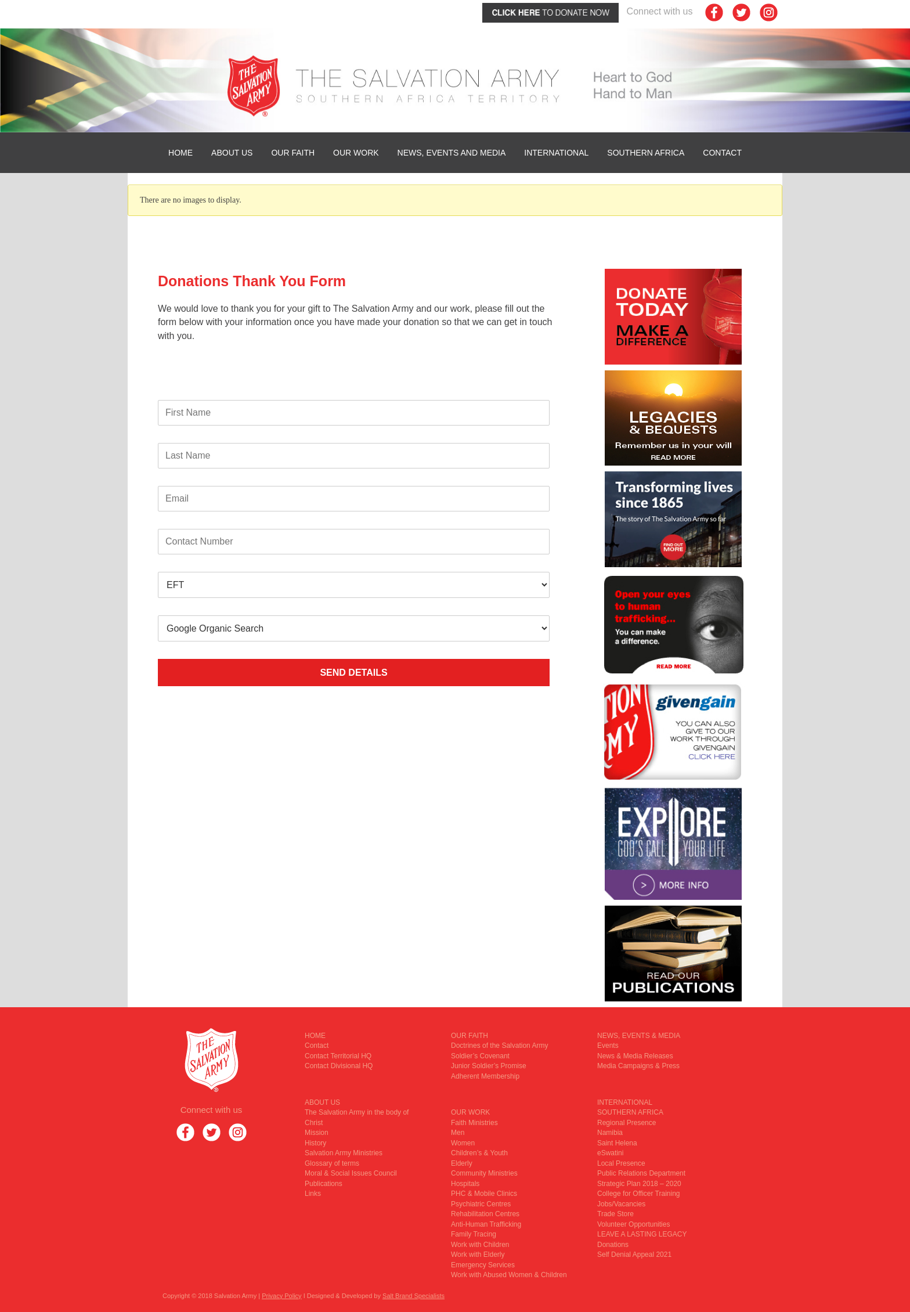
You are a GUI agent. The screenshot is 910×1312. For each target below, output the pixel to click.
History (315, 1143)
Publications (323, 1184)
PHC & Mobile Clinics (484, 1194)
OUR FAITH (293, 152)
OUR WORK (356, 152)
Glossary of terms (332, 1163)
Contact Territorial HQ (338, 1056)
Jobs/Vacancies (621, 1204)
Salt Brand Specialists (413, 1295)
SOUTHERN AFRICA (645, 152)
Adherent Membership (485, 1076)
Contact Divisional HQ (339, 1066)
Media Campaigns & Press (638, 1066)
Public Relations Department (641, 1173)
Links (313, 1194)
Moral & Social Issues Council (351, 1173)
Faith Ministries (474, 1123)
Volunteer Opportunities (633, 1224)
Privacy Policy (281, 1295)
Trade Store (615, 1214)
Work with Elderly (477, 1254)
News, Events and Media (452, 152)
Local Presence (621, 1163)
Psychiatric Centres (481, 1204)
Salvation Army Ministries (343, 1153)
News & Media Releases (635, 1056)
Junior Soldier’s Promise (488, 1066)
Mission (316, 1133)
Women (463, 1143)
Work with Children (480, 1245)
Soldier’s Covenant (480, 1056)
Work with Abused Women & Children (509, 1275)
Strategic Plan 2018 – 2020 (639, 1184)
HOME (180, 152)
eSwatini (610, 1153)
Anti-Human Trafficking (486, 1224)
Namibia (610, 1133)
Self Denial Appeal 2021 (634, 1254)
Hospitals (465, 1184)
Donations (613, 1245)
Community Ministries (484, 1173)
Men (457, 1133)
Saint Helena (617, 1143)
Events (608, 1045)
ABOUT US (231, 152)
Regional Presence (626, 1123)
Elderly (461, 1163)
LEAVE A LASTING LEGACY (642, 1234)
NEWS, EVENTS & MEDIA (638, 1036)
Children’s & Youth (479, 1153)
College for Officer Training (638, 1194)
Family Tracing (473, 1234)
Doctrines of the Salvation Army (499, 1045)
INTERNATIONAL (556, 152)
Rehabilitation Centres (485, 1214)
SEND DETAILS (353, 672)
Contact (722, 152)
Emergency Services (483, 1265)
